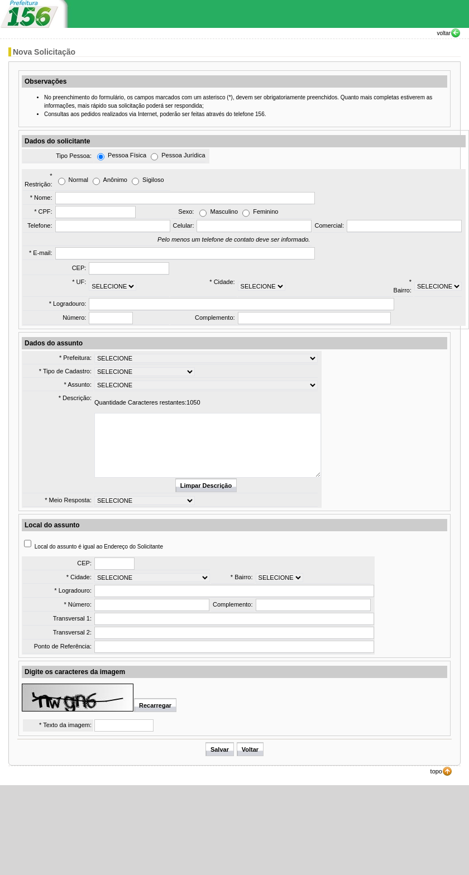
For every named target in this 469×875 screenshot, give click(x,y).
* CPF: (43, 211)
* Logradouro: (68, 303)
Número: (74, 317)
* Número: (78, 604)
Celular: (183, 225)
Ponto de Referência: (63, 646)
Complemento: (215, 317)
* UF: (79, 281)
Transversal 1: (72, 618)
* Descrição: (75, 398)
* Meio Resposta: (68, 500)
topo (436, 771)
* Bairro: (242, 577)
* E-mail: (40, 252)
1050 (193, 402)
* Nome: (41, 197)
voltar (444, 33)
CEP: (79, 268)
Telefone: (39, 225)
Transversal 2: (72, 632)
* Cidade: (221, 281)
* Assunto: (78, 384)
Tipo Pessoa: (74, 155)
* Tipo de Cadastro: (65, 371)
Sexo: (186, 211)
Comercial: (329, 225)
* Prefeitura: (75, 357)
